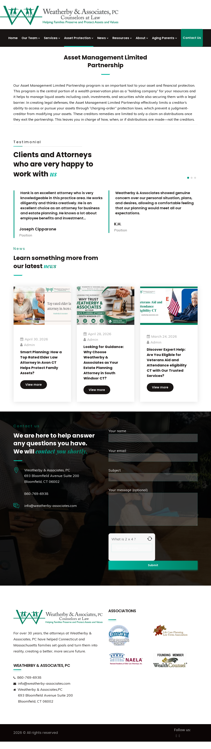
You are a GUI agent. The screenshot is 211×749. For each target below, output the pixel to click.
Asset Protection (77, 38)
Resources (120, 38)
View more (33, 384)
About (140, 38)
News (101, 38)
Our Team (29, 38)
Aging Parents (163, 38)
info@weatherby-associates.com (50, 505)
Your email (153, 455)
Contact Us (192, 38)
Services (50, 38)
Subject (153, 474)
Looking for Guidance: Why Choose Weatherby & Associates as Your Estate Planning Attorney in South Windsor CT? (100, 361)
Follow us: (182, 729)
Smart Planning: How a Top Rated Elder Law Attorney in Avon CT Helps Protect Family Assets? (40, 361)
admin (29, 343)
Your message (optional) (153, 508)
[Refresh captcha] (149, 538)
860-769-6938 (36, 493)
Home (13, 38)
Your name (153, 435)
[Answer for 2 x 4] (131, 548)
